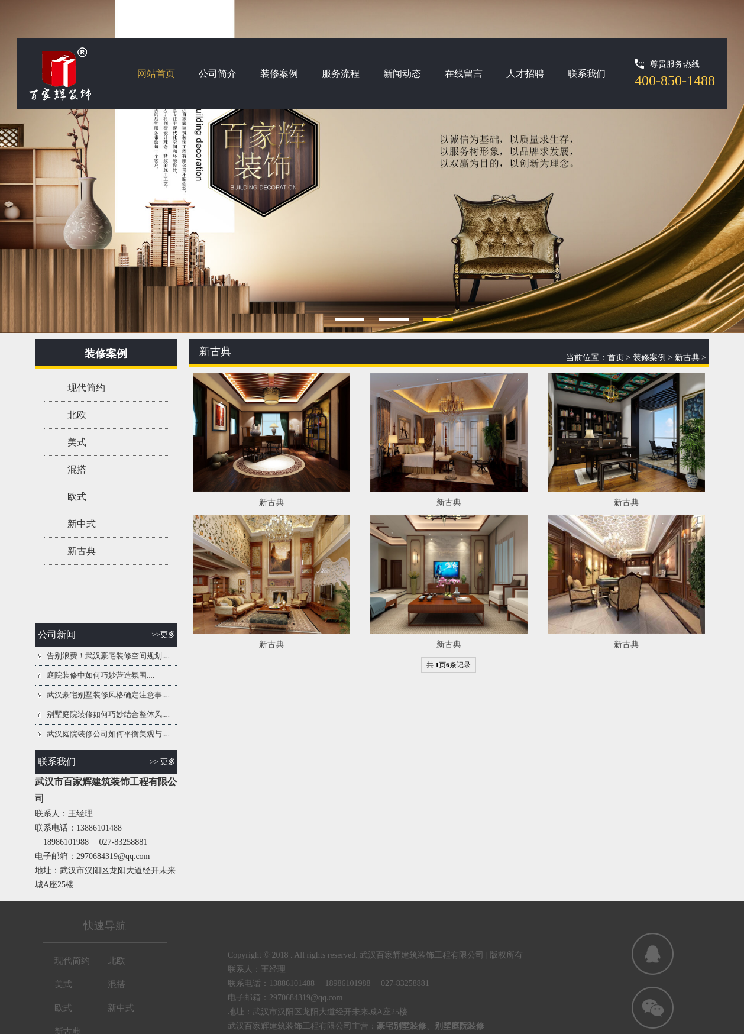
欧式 (76, 497)
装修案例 (279, 74)
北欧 (76, 415)
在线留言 (464, 74)
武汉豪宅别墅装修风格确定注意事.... (108, 694)
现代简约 (86, 388)
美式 (76, 442)
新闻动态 (402, 74)
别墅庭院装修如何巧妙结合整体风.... (108, 714)
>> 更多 (163, 761)
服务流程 (341, 74)
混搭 (76, 469)
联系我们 (587, 74)
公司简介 (218, 74)
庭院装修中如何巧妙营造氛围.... (100, 675)
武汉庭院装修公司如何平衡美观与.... (108, 733)
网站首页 (156, 74)
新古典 (81, 551)
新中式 (81, 524)
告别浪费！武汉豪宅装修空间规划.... (108, 655)
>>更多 (163, 634)
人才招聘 (525, 74)
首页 (615, 357)
